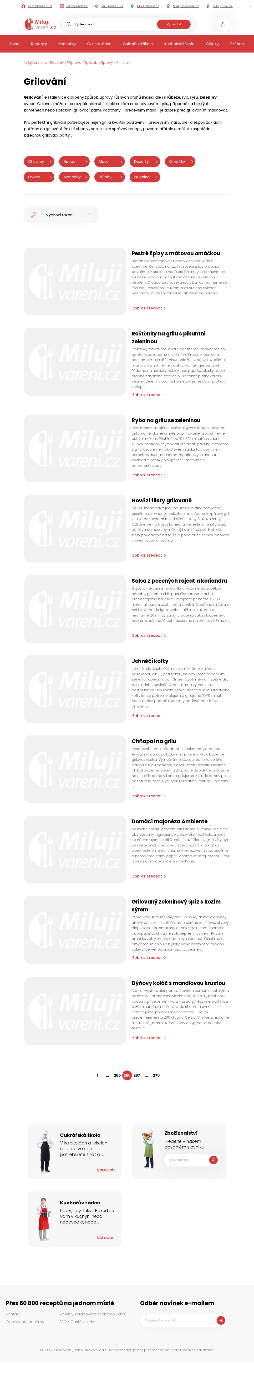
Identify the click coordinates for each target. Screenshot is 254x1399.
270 (156, 1075)
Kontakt (13, 1314)
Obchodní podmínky (25, 1322)
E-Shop (237, 44)
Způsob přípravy (98, 62)
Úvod (15, 44)
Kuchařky (67, 44)
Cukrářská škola (138, 44)
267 (136, 1075)
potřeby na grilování (43, 129)
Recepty (39, 44)
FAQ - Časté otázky (77, 1322)
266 (127, 1075)
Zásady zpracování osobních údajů (93, 1314)
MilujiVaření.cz (35, 62)
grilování (58, 122)
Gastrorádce (99, 44)
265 (117, 1075)
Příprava (74, 62)
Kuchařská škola (179, 44)
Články (212, 44)
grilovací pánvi (87, 110)
